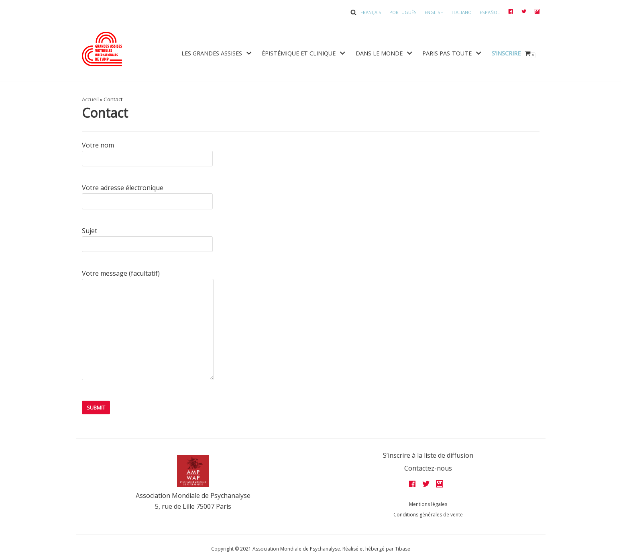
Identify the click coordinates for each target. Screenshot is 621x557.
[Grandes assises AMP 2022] (102, 49)
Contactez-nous (428, 468)
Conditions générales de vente (428, 514)
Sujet (147, 237)
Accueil (90, 99)
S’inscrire (506, 53)
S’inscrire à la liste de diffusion (428, 455)
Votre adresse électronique (147, 194)
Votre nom (147, 152)
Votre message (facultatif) (148, 327)
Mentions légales (428, 504)
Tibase (402, 548)
